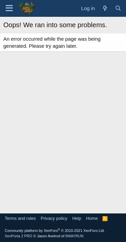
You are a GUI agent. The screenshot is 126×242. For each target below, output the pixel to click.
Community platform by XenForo (55, 231)
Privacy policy (54, 218)
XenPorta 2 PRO (18, 236)
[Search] (118, 8)
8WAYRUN (75, 236)
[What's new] (104, 8)
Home (92, 218)
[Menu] (9, 8)
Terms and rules (20, 218)
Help (76, 218)
